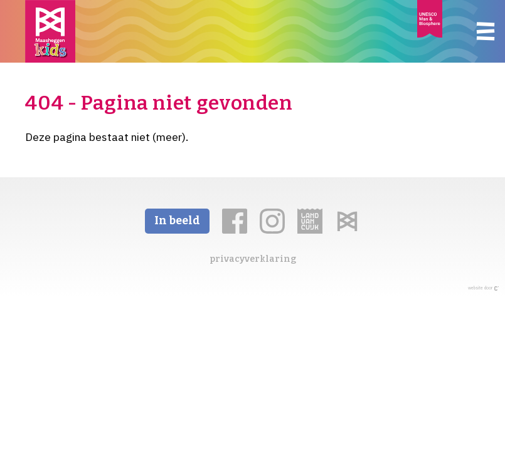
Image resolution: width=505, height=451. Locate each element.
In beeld (177, 220)
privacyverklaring (253, 259)
